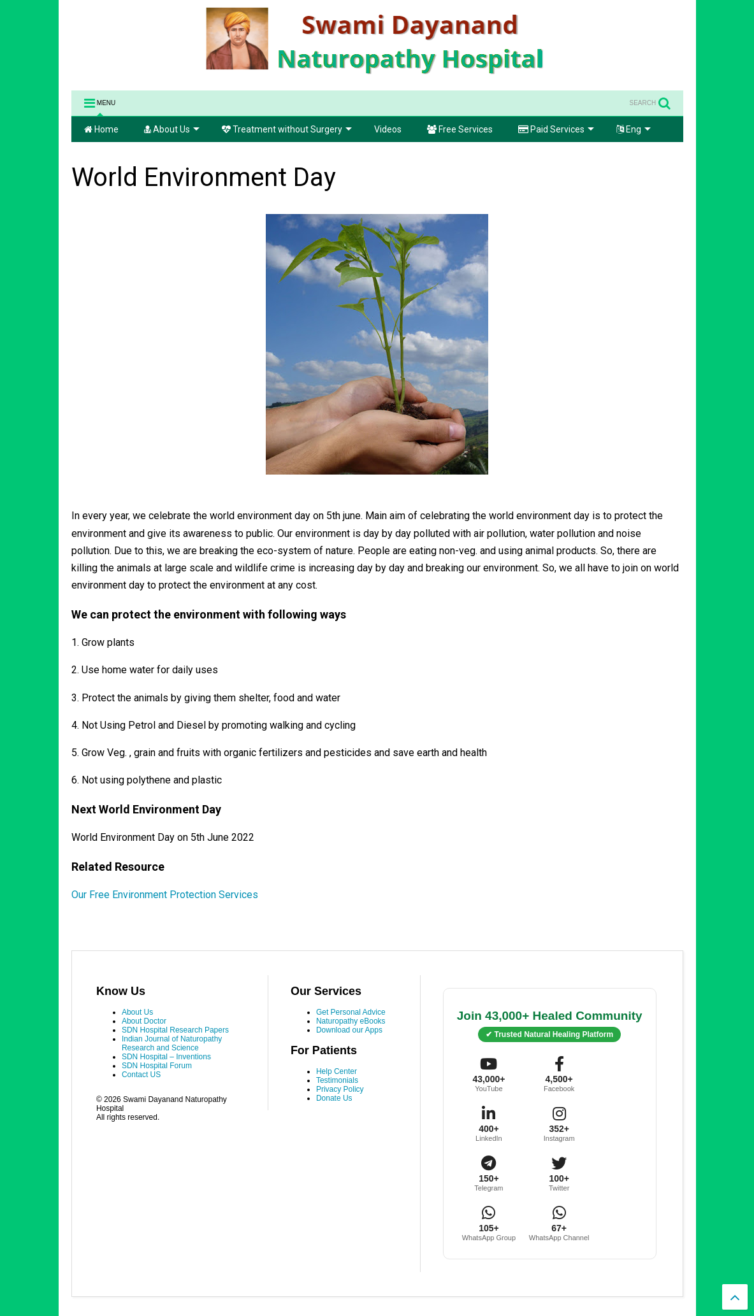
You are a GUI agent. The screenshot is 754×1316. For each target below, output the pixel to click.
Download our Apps (349, 1030)
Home (101, 129)
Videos (388, 129)
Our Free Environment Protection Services (166, 895)
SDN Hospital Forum (157, 1065)
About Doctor (144, 1021)
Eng (633, 129)
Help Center (336, 1071)
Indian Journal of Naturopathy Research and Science (172, 1043)
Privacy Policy (340, 1089)
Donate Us (334, 1098)
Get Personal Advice (351, 1012)
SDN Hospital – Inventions (166, 1056)
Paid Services (556, 129)
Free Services (460, 129)
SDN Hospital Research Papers (175, 1030)
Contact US (141, 1074)
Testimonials (337, 1080)
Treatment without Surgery (287, 129)
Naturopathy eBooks (351, 1021)
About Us (171, 129)
